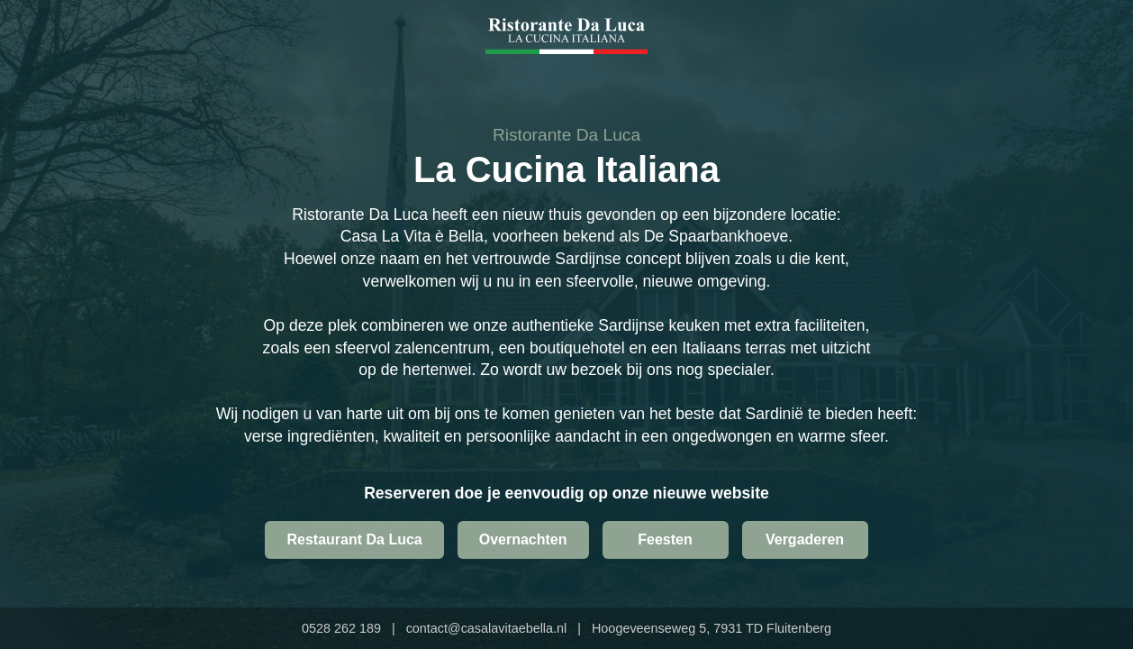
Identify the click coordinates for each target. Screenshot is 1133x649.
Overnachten (523, 539)
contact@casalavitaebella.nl (486, 628)
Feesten (665, 539)
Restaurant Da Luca (353, 539)
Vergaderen (805, 539)
